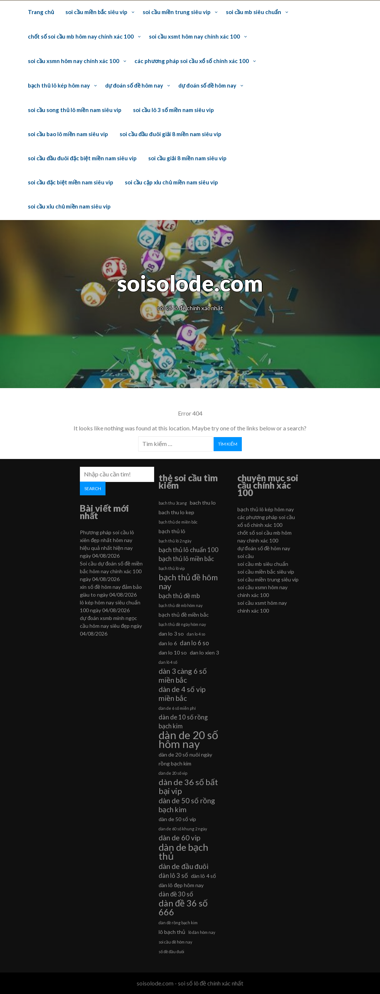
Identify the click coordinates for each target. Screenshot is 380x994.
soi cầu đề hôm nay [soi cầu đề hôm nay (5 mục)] (175, 941)
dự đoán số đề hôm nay (134, 85)
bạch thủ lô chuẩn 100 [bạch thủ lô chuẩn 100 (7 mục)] (188, 550)
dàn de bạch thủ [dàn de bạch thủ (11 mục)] (183, 851)
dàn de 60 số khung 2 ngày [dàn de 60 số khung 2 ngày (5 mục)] (183, 828)
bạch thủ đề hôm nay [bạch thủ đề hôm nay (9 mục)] (188, 582)
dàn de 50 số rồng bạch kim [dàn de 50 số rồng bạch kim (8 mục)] (187, 805)
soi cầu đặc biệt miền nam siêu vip (70, 182)
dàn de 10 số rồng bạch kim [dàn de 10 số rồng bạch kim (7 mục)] (183, 721)
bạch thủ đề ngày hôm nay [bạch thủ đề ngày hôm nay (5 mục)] (182, 624)
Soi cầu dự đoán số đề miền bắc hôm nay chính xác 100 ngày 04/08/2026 (111, 571)
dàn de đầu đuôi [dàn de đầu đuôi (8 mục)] (183, 866)
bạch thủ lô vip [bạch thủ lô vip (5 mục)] (172, 568)
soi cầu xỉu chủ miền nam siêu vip (69, 206)
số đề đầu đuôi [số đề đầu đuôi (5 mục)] (171, 951)
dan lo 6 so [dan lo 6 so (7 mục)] (194, 643)
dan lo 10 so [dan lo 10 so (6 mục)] (173, 652)
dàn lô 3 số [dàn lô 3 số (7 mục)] (173, 875)
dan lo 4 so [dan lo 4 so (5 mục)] (196, 633)
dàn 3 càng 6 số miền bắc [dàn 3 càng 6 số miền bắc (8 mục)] (183, 675)
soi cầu (245, 556)
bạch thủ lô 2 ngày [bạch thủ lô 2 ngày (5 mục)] (175, 540)
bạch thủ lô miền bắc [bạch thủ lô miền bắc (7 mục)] (186, 558)
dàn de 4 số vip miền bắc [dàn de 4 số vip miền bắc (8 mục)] (182, 693)
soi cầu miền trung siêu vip (176, 12)
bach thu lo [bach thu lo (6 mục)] (203, 502)
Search (92, 488)
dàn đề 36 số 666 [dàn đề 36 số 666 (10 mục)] (183, 907)
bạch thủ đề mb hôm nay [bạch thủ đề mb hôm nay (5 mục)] (180, 605)
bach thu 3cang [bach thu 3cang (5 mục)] (173, 503)
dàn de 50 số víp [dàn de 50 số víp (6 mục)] (177, 819)
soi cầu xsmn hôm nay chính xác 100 (73, 61)
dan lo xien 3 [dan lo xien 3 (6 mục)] (204, 652)
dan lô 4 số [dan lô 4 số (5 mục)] (168, 662)
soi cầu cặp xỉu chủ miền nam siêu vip (171, 182)
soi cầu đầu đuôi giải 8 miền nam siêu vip (170, 134)
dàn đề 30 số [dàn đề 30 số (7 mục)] (176, 894)
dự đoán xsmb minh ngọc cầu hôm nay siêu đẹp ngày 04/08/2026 (111, 626)
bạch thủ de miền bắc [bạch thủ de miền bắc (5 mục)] (178, 521)
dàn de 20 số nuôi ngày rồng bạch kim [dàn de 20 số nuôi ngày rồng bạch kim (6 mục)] (185, 759)
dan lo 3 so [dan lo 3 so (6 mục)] (171, 633)
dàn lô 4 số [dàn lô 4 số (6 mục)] (203, 876)
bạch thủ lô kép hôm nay (59, 85)
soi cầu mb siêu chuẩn (253, 12)
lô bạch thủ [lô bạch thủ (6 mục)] (172, 932)
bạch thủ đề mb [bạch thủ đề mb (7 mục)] (179, 596)
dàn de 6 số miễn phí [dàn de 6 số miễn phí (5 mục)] (177, 708)
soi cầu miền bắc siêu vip (96, 12)
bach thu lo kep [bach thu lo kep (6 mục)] (176, 512)
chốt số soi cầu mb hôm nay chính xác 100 (81, 36)
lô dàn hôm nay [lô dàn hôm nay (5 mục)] (201, 932)
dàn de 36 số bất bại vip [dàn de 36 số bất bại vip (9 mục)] (188, 786)
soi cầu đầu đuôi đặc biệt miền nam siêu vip (82, 158)
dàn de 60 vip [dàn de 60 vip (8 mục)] (179, 837)
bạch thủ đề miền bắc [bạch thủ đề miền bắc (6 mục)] (184, 614)
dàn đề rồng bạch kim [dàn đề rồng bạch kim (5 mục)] (178, 922)
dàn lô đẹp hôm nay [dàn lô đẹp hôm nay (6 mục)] (181, 885)
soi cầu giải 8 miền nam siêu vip (187, 158)
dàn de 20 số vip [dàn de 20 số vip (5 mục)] (173, 773)
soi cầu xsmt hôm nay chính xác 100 (194, 36)
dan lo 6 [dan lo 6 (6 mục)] (168, 643)
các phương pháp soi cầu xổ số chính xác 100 (191, 61)
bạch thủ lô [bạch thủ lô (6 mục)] (172, 531)
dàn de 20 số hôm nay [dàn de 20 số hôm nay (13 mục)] (188, 739)
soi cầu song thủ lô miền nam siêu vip (74, 109)
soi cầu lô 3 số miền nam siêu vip (173, 109)
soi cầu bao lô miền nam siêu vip (68, 134)
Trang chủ (41, 12)
